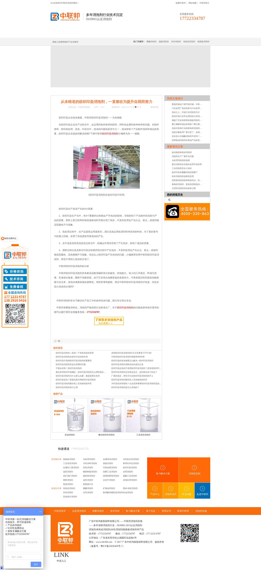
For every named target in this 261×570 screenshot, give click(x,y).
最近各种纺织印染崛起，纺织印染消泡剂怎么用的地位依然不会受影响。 (81, 372)
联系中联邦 (197, 33)
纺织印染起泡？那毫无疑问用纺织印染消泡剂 (76, 380)
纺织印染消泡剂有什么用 (67, 387)
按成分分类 (56, 488)
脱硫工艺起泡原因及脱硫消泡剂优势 (187, 120)
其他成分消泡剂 (70, 496)
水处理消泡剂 (123, 33)
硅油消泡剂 (128, 492)
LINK (61, 555)
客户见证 (150, 511)
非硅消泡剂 (68, 492)
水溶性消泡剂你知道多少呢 (184, 188)
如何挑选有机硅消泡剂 (182, 152)
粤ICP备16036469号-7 (111, 546)
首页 (64, 91)
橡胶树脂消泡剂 (90, 472)
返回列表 (154, 107)
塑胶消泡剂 (68, 480)
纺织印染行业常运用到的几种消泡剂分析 (187, 116)
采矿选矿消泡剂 (70, 476)
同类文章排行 (175, 98)
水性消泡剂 (176, 41)
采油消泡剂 (70, 435)
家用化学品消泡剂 (131, 463)
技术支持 (94, 91)
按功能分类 (56, 459)
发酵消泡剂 (98, 511)
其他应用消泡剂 (130, 480)
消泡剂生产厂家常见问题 (183, 156)
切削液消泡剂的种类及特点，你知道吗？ (187, 180)
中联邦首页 (63, 33)
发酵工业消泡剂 (110, 472)
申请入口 (61, 561)
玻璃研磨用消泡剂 (111, 476)
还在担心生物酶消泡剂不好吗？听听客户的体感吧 (187, 136)
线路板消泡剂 (102, 33)
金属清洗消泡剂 (110, 459)
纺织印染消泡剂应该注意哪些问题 (71, 364)
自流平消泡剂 (109, 480)
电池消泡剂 (68, 484)
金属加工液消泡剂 (71, 467)
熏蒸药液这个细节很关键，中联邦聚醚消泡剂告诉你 (187, 104)
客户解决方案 (163, 470)
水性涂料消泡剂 (90, 463)
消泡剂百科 (171, 490)
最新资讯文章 (175, 146)
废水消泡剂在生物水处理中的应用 (187, 164)
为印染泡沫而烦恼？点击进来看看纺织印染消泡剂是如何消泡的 (136, 383)
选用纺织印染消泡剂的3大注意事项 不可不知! (131, 353)
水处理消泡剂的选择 (181, 160)
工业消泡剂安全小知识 (182, 168)
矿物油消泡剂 (109, 488)
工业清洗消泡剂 (143, 435)
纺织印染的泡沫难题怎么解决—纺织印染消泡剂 (132, 360)
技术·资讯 (180, 33)
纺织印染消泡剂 (130, 467)
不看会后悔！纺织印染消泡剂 (69, 368)
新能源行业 (88, 484)
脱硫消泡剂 (164, 41)
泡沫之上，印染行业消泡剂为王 (186, 112)
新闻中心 (73, 91)
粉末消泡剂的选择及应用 (183, 176)
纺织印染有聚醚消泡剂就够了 (185, 172)
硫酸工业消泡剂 (130, 476)
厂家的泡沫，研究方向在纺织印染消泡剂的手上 (132, 376)
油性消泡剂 (88, 480)
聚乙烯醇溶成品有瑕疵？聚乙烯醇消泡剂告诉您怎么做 (187, 124)
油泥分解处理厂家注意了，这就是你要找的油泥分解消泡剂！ (187, 132)
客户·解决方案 (161, 33)
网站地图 (193, 3)
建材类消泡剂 (89, 476)
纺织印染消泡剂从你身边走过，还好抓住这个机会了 (134, 372)
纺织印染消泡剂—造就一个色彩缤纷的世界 (75, 353)
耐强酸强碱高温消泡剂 (113, 492)
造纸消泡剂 (88, 467)
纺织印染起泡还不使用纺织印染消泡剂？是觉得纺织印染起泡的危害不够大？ (136, 368)
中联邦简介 (204, 3)
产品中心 (155, 490)
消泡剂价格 (201, 511)
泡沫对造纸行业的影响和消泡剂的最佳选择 (187, 128)
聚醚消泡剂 (151, 41)
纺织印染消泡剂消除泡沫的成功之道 (127, 364)
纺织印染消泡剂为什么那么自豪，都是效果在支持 (78, 376)
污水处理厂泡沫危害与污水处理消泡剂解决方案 (187, 108)
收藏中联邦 (181, 3)
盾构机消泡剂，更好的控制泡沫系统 (187, 184)
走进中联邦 (202, 490)
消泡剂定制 (142, 33)
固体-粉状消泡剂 (130, 488)
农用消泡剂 (128, 472)
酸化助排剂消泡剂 (107, 435)
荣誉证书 (166, 511)
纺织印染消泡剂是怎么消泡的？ (125, 387)
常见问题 (186, 490)
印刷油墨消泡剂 (110, 467)
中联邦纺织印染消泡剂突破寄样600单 (128, 357)
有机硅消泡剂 (82, 33)
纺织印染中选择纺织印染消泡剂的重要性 (74, 360)
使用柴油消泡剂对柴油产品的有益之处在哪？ (187, 140)
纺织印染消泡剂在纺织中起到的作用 (72, 357)
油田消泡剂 (68, 472)
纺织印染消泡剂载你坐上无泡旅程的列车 (129, 380)
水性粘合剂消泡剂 (131, 459)
